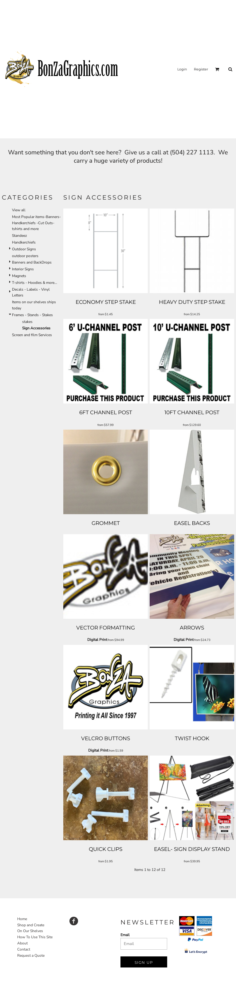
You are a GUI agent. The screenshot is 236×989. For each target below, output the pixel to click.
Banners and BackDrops (32, 262)
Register (201, 69)
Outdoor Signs (24, 249)
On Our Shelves (30, 930)
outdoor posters (25, 255)
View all (19, 210)
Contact (23, 949)
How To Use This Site (35, 937)
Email (125, 934)
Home (22, 918)
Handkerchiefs (24, 242)
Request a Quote (31, 955)
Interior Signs (23, 269)
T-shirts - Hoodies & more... (34, 282)
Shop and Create (30, 925)
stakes (27, 321)
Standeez (19, 235)
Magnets (19, 275)
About (22, 943)
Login (182, 69)
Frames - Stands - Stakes (32, 314)
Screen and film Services (32, 334)
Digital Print (97, 639)
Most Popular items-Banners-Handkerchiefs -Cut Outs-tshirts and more (36, 223)
